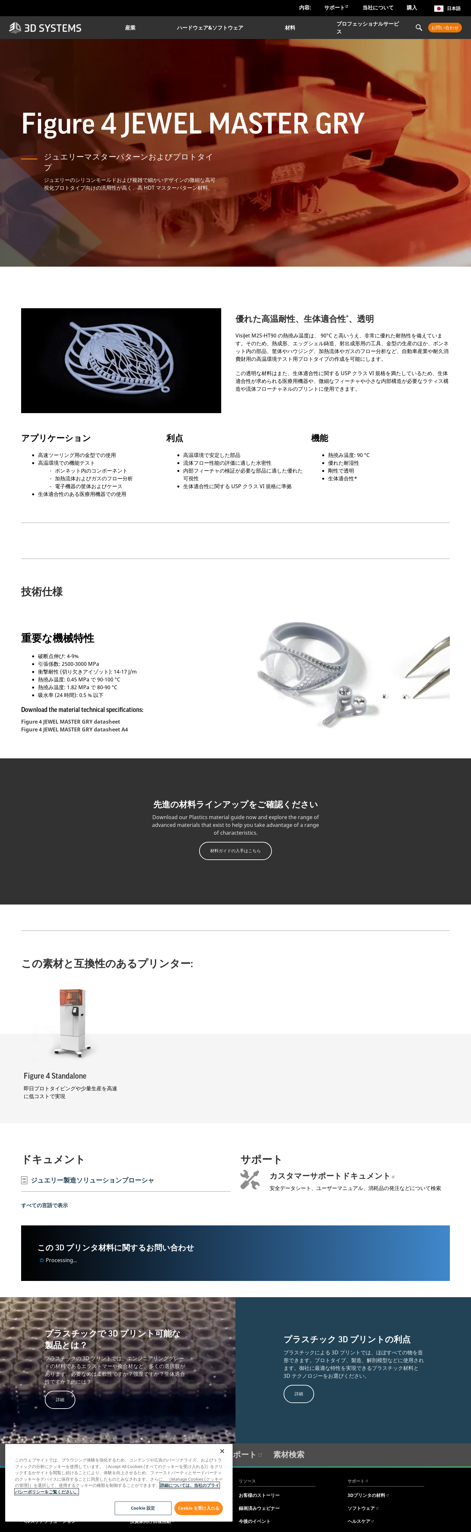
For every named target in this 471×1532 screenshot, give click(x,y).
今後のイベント (255, 1521)
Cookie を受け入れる (198, 1508)
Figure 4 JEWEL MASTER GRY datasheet (70, 721)
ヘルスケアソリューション (48, 1521)
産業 (130, 27)
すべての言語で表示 (44, 1205)
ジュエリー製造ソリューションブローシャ (87, 1180)
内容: (305, 7)
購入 (412, 7)
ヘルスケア (361, 1521)
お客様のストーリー (259, 1495)
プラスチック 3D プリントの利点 (347, 1340)
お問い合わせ (445, 27)
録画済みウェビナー (259, 1508)
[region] (119, 1483)
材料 (290, 27)
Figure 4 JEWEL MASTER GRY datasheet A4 (74, 729)
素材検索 (288, 1454)
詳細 (60, 1399)
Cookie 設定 (142, 1508)
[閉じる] (222, 1451)
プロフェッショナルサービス (368, 27)
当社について (378, 7)
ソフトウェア (363, 1508)
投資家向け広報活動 (152, 1521)
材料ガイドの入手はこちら (235, 851)
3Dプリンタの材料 (369, 1495)
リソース (247, 1481)
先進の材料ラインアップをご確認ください (235, 805)
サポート (336, 7)
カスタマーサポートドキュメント (332, 1176)
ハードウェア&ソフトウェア (210, 27)
